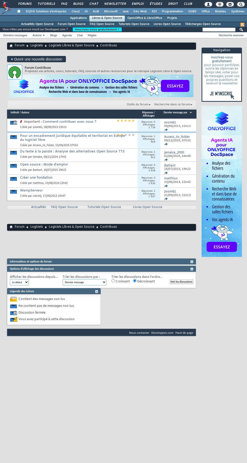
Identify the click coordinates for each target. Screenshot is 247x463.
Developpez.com (162, 333)
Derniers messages (15, 35)
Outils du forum (137, 104)
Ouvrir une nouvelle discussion (36, 59)
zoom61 (37, 127)
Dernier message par (178, 112)
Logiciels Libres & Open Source (71, 46)
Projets (172, 18)
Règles (92, 35)
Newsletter (115, 4)
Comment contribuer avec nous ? (69, 122)
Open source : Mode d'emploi (44, 164)
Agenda (67, 35)
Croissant (120, 281)
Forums (24, 4)
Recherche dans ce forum (172, 104)
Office (206, 11)
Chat (93, 4)
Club (187, 4)
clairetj (37, 196)
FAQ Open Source (102, 24)
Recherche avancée (231, 35)
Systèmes (237, 11)
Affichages (149, 115)
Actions (37, 35)
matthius (38, 183)
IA (86, 11)
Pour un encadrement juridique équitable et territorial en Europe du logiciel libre (72, 138)
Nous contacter (139, 333)
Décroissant (144, 281)
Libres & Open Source (107, 18)
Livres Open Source (167, 24)
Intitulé (15, 112)
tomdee (37, 157)
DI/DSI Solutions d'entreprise (46, 11)
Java (125, 11)
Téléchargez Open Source (203, 24)
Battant (37, 170)
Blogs (78, 4)
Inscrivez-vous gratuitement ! (97, 29)
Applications (78, 18)
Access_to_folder (43, 145)
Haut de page (184, 333)
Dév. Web (140, 11)
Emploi (137, 4)
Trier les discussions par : (81, 277)
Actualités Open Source (37, 24)
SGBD (192, 11)
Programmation (172, 11)
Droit (172, 4)
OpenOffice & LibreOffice (144, 18)
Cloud (75, 11)
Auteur (25, 112)
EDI (154, 11)
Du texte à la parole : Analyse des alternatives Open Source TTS (72, 151)
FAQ (63, 4)
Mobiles (220, 11)
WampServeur (31, 190)
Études (155, 4)
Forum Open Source (72, 24)
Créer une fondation (36, 178)
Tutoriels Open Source (134, 24)
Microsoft (110, 11)
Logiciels (36, 46)
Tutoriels (46, 4)
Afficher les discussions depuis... (34, 277)
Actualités (38, 207)
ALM (96, 11)
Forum (19, 46)
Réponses (147, 112)
